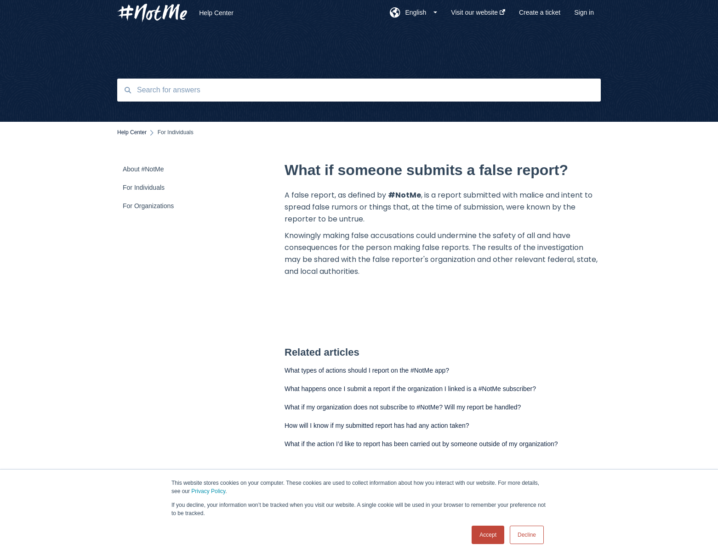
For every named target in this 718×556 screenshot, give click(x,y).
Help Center (216, 13)
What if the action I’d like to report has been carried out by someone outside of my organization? (421, 444)
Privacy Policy (208, 491)
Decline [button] (527, 535)
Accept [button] (487, 535)
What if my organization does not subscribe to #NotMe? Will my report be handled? (403, 407)
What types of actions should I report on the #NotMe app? (367, 370)
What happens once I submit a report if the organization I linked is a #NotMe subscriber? (410, 388)
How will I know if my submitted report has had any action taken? (377, 425)
